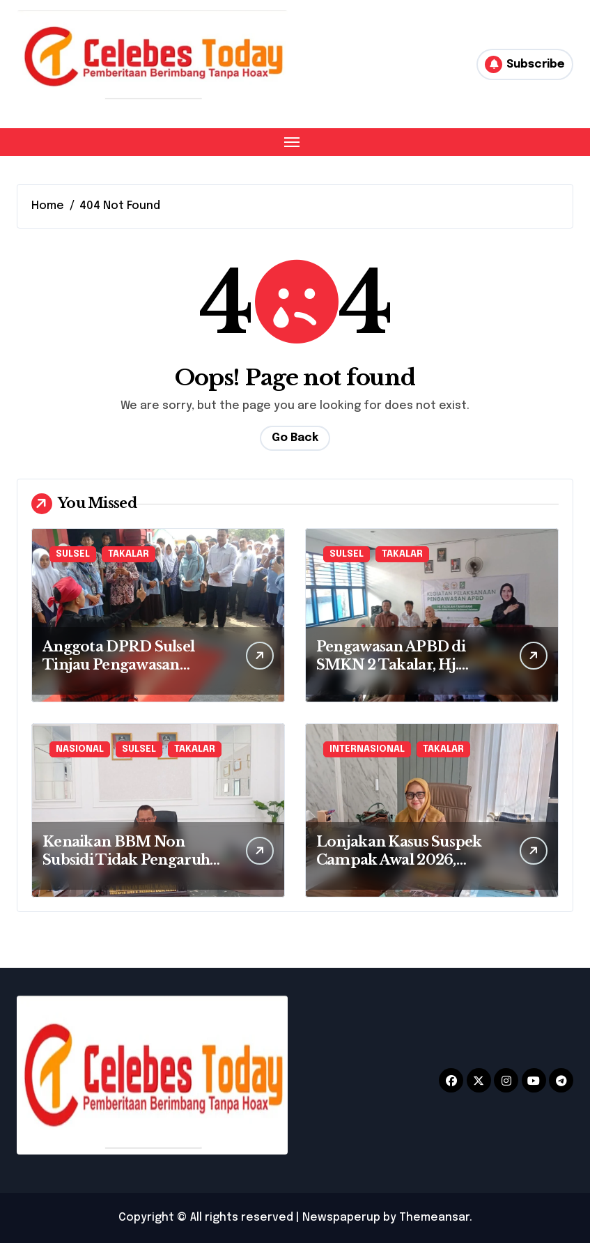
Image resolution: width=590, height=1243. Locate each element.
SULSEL (73, 554)
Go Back (295, 438)
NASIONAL (80, 749)
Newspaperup (341, 1217)
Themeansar (434, 1217)
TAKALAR (128, 554)
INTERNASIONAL (367, 749)
